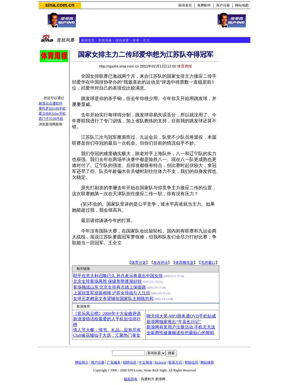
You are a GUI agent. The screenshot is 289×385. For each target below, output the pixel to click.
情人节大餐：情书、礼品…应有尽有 (107, 330)
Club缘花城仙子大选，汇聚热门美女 (107, 335)
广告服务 (114, 362)
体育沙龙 (138, 262)
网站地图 (242, 5)
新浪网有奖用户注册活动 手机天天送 (180, 327)
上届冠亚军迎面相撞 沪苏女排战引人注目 (111, 293)
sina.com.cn (59, 5)
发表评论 (160, 262)
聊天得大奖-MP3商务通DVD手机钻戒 (181, 316)
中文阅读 (145, 362)
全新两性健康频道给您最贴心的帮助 (180, 332)
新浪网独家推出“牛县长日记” (173, 321)
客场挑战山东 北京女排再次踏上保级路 (109, 287)
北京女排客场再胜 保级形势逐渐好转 (107, 281)
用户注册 (223, 5)
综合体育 (122, 40)
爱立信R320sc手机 (52, 114)
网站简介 (82, 362)
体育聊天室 (184, 262)
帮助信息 (191, 362)
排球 (135, 40)
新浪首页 (185, 5)
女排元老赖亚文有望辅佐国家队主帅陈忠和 (113, 298)
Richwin (160, 362)
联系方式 (175, 362)
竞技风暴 (105, 40)
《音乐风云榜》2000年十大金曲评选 (107, 313)
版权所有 (130, 379)
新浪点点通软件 (50, 103)
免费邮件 (204, 5)
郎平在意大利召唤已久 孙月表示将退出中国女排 (118, 275)
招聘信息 (129, 362)
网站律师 (207, 362)
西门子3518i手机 (51, 119)
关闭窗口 (208, 262)
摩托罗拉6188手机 (52, 108)
